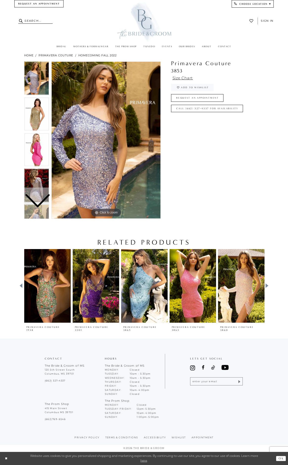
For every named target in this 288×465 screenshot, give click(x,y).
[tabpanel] (106, 140)
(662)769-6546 (55, 419)
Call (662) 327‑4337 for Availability (207, 108)
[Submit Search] (21, 21)
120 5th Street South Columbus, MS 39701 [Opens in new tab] (60, 372)
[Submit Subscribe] (239, 381)
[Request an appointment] (39, 3)
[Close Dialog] (6, 458)
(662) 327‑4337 (55, 381)
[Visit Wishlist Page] (252, 20)
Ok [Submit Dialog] (281, 458)
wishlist (179, 438)
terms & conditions (121, 438)
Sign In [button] (267, 20)
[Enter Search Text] (35, 21)
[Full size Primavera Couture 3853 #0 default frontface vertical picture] (106, 140)
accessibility (155, 438)
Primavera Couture (56, 55)
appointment (203, 438)
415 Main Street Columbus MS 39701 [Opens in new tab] (59, 410)
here (143, 460)
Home (29, 55)
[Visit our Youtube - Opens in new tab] (225, 367)
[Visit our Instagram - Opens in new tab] (192, 368)
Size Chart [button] (183, 78)
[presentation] (47, 286)
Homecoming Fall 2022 (97, 55)
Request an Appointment (197, 98)
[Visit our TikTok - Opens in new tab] (213, 367)
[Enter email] (216, 381)
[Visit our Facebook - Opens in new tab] (203, 367)
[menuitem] (39, 3)
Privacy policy (86, 438)
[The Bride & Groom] (144, 21)
